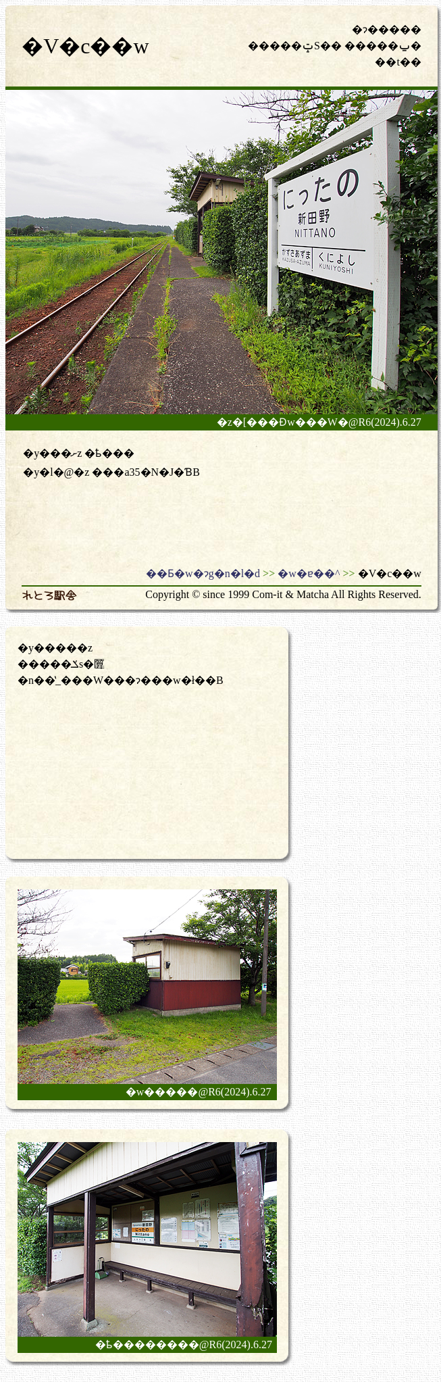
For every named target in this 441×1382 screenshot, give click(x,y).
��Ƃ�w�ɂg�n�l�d (203, 573)
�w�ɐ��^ (309, 573)
